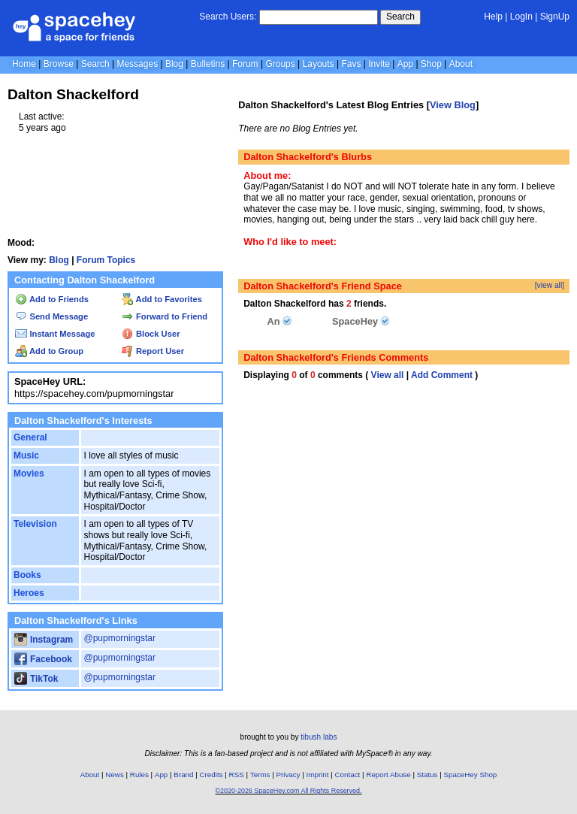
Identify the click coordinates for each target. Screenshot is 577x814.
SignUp (554, 16)
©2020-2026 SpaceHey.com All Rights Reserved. (288, 790)
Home (24, 64)
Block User (151, 333)
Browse (59, 64)
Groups (280, 64)
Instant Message (55, 333)
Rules (139, 774)
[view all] (549, 285)
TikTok (36, 678)
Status (427, 774)
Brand (183, 774)
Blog (174, 64)
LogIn (521, 16)
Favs (351, 64)
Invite (379, 64)
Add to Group (49, 351)
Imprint (318, 774)
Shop (431, 64)
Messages (137, 64)
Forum (245, 64)
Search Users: (227, 16)
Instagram (43, 639)
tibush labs (319, 737)
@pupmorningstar (119, 638)
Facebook (43, 659)
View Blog (453, 104)
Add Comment (442, 375)
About (461, 64)
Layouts (318, 64)
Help (493, 16)
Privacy (288, 774)
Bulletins (208, 64)
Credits (211, 774)
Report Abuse (388, 774)
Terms (260, 774)
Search (400, 16)
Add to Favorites (162, 299)
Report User (153, 351)
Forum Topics (106, 260)
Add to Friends (52, 299)
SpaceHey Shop (470, 774)
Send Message (51, 316)
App (405, 64)
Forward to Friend (164, 316)
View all (387, 375)
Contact (348, 774)
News (114, 774)
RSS (236, 774)
